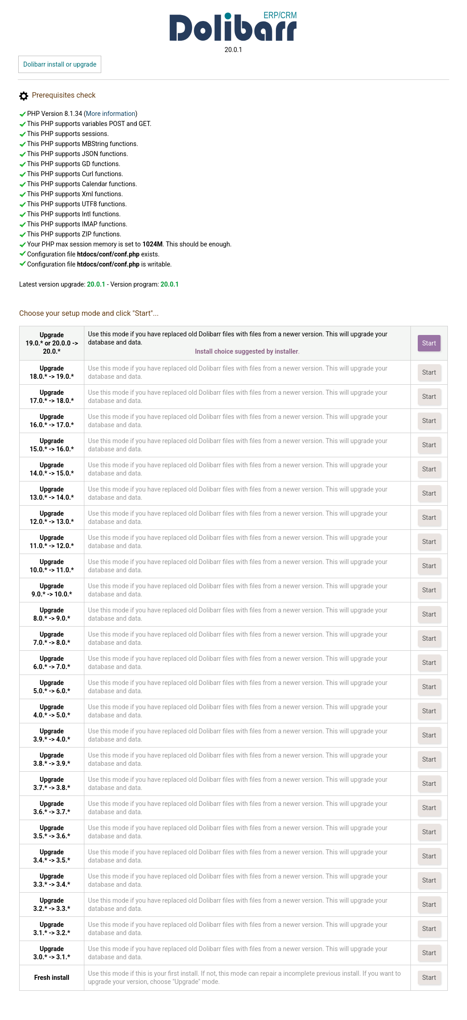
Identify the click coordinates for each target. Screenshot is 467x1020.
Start (429, 343)
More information (110, 113)
